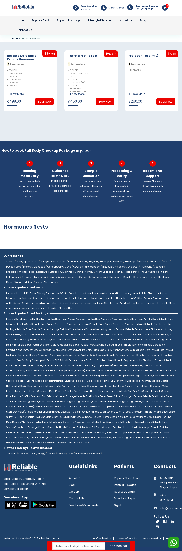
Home (20, 20)
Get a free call (117, 546)
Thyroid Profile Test (82, 56)
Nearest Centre (124, 491)
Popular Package (68, 20)
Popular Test (40, 20)
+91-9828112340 (147, 7)
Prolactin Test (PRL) (143, 56)
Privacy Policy (152, 538)
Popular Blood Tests (127, 478)
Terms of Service (127, 538)
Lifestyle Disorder (100, 20)
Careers (74, 491)
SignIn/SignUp (116, 7)
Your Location (89, 6)
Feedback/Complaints (84, 505)
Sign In (118, 505)
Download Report (125, 498)
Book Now (44, 101)
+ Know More (15, 94)
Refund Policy (102, 538)
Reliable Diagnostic (16, 538)
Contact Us (24, 30)
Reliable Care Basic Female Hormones (21, 57)
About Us (126, 20)
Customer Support (147, 6)
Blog (143, 20)
